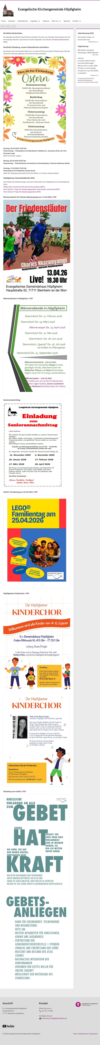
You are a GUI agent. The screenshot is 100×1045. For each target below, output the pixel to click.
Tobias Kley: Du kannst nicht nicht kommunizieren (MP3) (24, 187)
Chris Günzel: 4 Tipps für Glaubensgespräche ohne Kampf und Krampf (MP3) (31, 189)
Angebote (33, 21)
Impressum (93, 1034)
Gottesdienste (22, 21)
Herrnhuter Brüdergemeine (85, 80)
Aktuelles (11, 21)
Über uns (55, 21)
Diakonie (46, 21)
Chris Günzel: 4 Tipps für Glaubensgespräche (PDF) (22, 192)
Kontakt (75, 21)
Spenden (67, 21)
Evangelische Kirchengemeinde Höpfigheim (49, 9)
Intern (75, 1034)
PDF (54, 197)
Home (3, 21)
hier (97, 82)
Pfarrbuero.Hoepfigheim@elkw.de (54, 1018)
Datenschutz (83, 1034)
